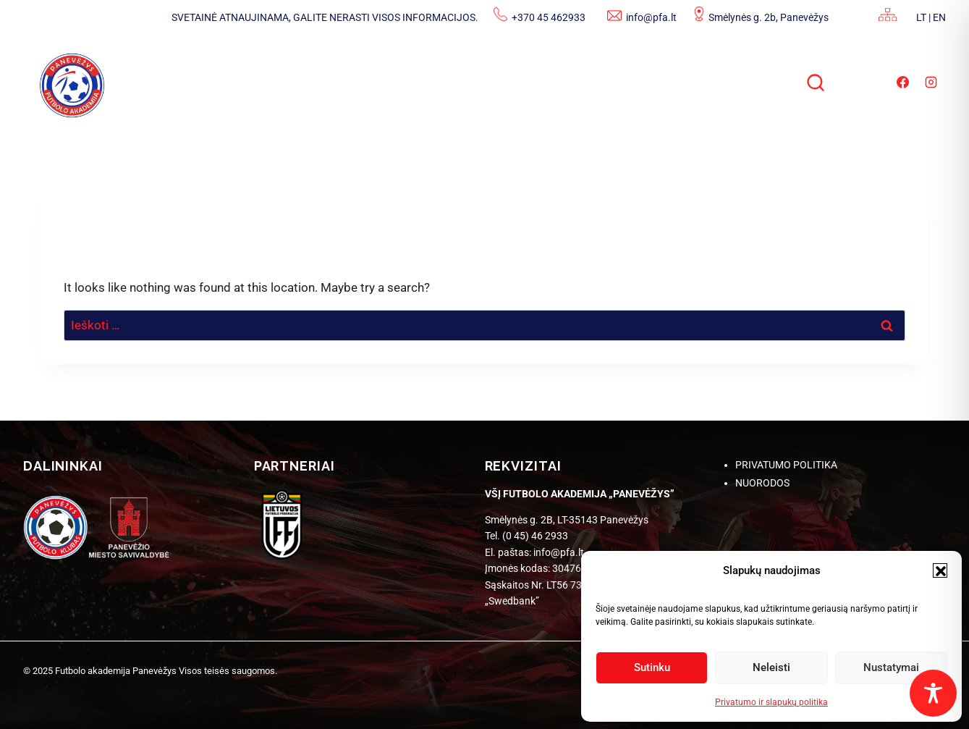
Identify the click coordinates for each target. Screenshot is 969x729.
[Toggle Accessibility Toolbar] (933, 693)
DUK (761, 81)
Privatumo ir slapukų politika (771, 702)
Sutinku (652, 667)
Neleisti (771, 667)
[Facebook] (902, 81)
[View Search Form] (817, 84)
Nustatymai (891, 667)
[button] (940, 570)
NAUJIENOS (241, 81)
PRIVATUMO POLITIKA (786, 465)
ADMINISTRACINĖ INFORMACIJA (412, 81)
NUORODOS (762, 483)
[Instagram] (931, 81)
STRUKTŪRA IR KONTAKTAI (631, 81)
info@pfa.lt (651, 17)
